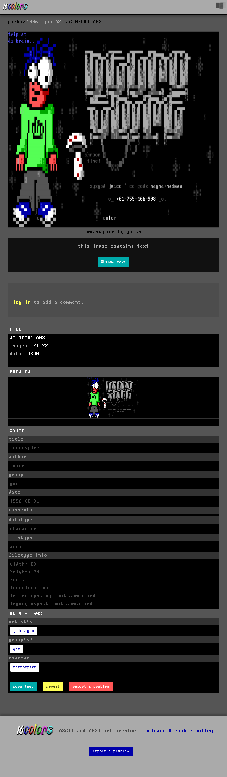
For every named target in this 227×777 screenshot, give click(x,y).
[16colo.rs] (15, 7)
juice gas (23, 631)
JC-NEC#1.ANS (27, 338)
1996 (32, 22)
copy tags (23, 686)
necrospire (24, 667)
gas (16, 649)
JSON (33, 353)
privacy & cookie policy (179, 731)
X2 (45, 346)
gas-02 (52, 22)
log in (22, 302)
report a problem (91, 686)
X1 (36, 346)
